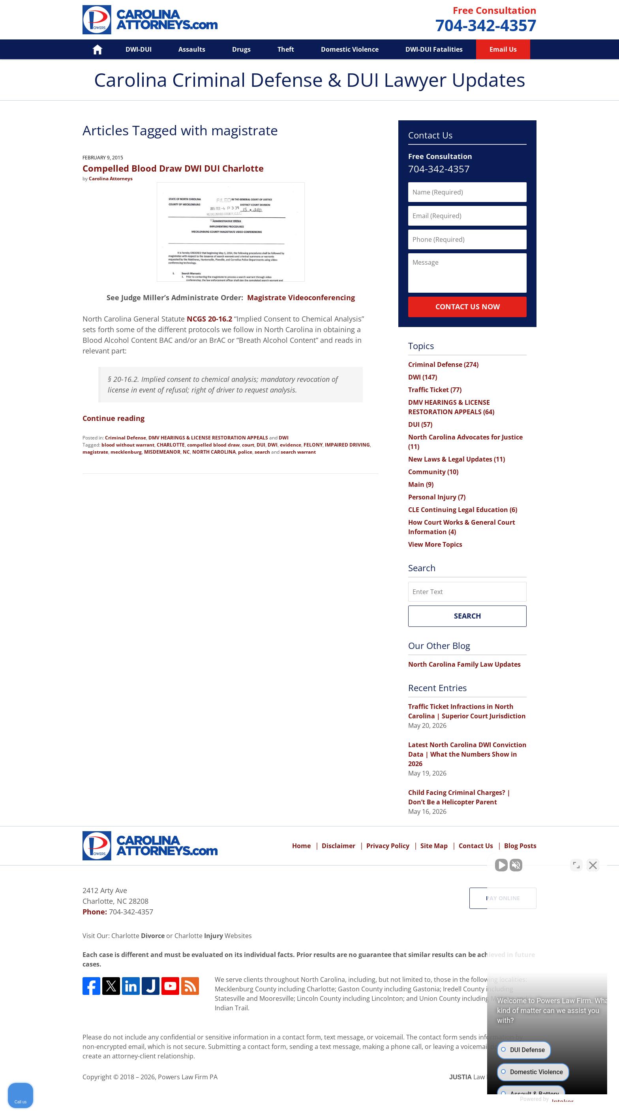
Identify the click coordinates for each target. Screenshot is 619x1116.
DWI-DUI (139, 49)
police (245, 452)
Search (467, 616)
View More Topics (435, 544)
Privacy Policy (387, 845)
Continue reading (113, 418)
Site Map (434, 845)
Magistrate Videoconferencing (301, 297)
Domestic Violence (350, 49)
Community (433, 471)
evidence (290, 444)
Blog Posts (520, 845)
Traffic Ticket (434, 389)
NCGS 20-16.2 (209, 318)
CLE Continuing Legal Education (462, 509)
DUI (261, 444)
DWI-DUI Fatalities (434, 49)
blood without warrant (127, 444)
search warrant (298, 452)
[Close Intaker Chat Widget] (593, 864)
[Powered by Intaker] (551, 1099)
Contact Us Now (467, 306)
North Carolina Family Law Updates (464, 664)
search (262, 452)
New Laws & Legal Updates (456, 459)
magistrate (95, 452)
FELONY (313, 444)
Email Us (503, 49)
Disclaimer (338, 845)
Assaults (191, 49)
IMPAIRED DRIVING (347, 444)
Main (420, 484)
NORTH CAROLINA (214, 452)
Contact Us (476, 845)
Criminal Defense (125, 437)
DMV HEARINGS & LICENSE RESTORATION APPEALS (208, 437)
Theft (286, 49)
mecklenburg (126, 452)
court (248, 444)
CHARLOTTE (171, 444)
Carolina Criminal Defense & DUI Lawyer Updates (150, 19)
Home (92, 49)
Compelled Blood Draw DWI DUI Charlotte (173, 168)
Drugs (241, 49)
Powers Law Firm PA (188, 1077)
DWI (284, 437)
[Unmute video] (479, 864)
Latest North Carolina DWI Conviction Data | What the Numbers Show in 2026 (467, 754)
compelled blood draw (213, 444)
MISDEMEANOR (162, 452)
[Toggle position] (576, 864)
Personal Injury (436, 497)
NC (186, 452)
